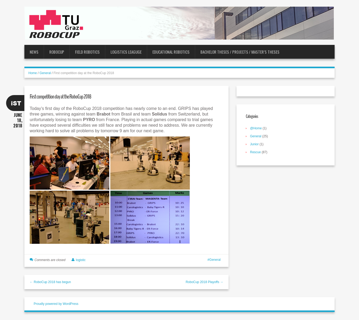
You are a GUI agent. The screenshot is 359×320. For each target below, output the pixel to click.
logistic (81, 260)
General (45, 73)
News (34, 52)
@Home (256, 128)
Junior (254, 144)
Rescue (255, 152)
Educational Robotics (171, 52)
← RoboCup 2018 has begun (50, 282)
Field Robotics (87, 52)
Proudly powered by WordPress (56, 304)
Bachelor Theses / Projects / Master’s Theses (239, 52)
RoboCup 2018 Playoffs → (204, 282)
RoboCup (56, 52)
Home (32, 73)
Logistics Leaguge (126, 52)
